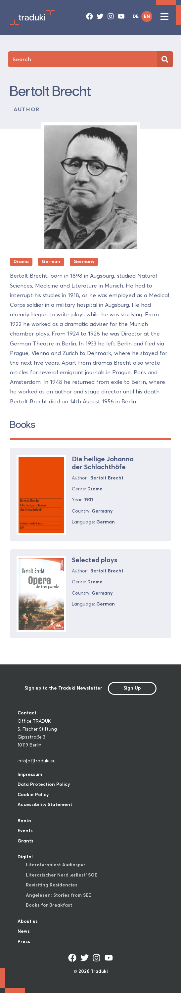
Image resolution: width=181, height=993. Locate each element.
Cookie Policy (33, 794)
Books (24, 821)
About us (28, 921)
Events (25, 831)
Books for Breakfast (49, 905)
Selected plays (94, 560)
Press (24, 941)
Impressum (30, 774)
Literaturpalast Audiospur (55, 865)
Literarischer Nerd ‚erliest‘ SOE (61, 875)
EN (147, 16)
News (24, 931)
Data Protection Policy (44, 784)
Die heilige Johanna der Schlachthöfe (103, 463)
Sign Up (132, 688)
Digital (25, 857)
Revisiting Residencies (51, 885)
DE (136, 16)
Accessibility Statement (45, 804)
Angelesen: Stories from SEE (58, 895)
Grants (25, 841)
